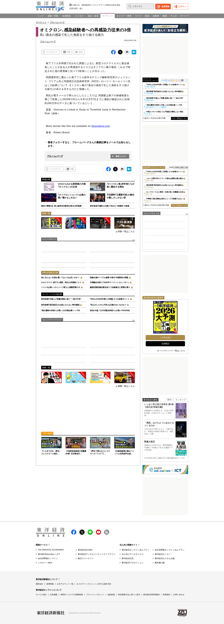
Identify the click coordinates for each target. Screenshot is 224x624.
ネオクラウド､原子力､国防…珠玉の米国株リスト (61, 282)
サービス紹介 (41, 595)
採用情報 (50, 584)
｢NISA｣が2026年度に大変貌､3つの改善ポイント (110, 299)
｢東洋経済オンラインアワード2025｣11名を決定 (100, 5)
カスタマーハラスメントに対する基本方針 (93, 584)
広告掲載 (53, 595)
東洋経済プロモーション (133, 563)
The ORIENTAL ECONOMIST (51, 550)
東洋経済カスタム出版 (165, 558)
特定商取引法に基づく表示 (129, 595)
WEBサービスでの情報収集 (71, 595)
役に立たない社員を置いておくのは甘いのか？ (60, 278)
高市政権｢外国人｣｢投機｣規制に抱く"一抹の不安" (61, 299)
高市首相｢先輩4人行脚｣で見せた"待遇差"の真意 (109, 206)
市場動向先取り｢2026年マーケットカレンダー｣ (109, 282)
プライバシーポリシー (95, 595)
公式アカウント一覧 (65, 584)
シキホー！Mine (45, 563)
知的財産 (111, 595)
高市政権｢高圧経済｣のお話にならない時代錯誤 (60, 305)
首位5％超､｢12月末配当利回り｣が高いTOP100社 (110, 310)
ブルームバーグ (57, 22)
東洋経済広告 (128, 558)
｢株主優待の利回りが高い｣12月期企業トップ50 (60, 310)
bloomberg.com (101, 126)
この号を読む (165, 337)
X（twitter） (82, 532)
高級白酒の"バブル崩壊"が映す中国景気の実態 (109, 278)
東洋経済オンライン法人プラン (135, 550)
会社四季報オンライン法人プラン (170, 550)
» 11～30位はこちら (179, 118)
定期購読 (165, 343)
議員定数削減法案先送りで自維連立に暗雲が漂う (110, 287)
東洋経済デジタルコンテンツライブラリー (97, 554)
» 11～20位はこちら (179, 205)
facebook (73, 532)
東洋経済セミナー (163, 554)
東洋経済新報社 (51, 613)
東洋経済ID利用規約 (151, 595)
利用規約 (166, 595)
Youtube (98, 532)
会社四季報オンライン (48, 558)
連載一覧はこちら (126, 386)
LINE (90, 532)
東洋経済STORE (85, 550)
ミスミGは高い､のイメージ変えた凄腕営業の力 (60, 287)
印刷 (68, 52)
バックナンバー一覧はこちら (172, 350)
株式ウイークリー (86, 558)
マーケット (41, 22)
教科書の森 (160, 563)
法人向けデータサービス (133, 554)
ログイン (183, 6)
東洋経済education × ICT (49, 554)
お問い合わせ (178, 595)
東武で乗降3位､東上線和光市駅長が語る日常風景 (61, 206)
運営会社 (39, 584)
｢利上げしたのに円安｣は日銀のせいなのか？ (108, 305)
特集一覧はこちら (126, 231)
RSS (106, 532)
